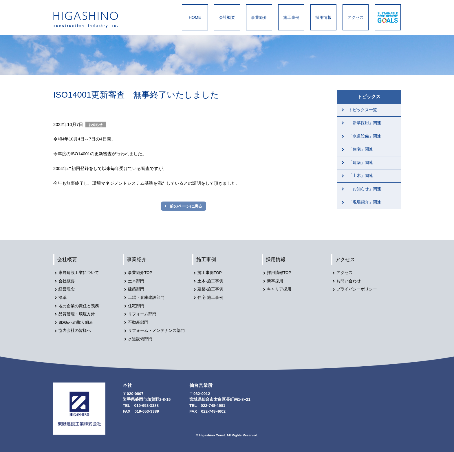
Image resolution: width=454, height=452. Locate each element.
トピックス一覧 (363, 110)
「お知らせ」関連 (365, 189)
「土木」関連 (361, 175)
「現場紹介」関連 (365, 202)
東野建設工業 (91, 20)
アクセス (355, 17)
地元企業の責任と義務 (78, 306)
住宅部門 (136, 306)
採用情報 (323, 17)
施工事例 (291, 17)
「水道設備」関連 (365, 136)
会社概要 (227, 17)
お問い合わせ (348, 281)
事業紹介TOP (140, 272)
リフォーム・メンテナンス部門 (156, 330)
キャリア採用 (279, 289)
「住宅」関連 (361, 149)
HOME (195, 17)
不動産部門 (138, 322)
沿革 (62, 297)
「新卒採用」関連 (365, 123)
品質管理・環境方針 (76, 314)
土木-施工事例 (210, 281)
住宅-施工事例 (210, 297)
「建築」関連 (361, 162)
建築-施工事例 (210, 289)
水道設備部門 (140, 339)
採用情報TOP (279, 272)
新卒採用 (275, 281)
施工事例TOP (209, 272)
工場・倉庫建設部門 (146, 297)
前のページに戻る (186, 206)
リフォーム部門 (142, 314)
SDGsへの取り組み (75, 322)
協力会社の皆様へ (74, 330)
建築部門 (136, 289)
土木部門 (136, 281)
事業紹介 (259, 17)
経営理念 (66, 289)
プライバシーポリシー (356, 289)
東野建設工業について (78, 272)
